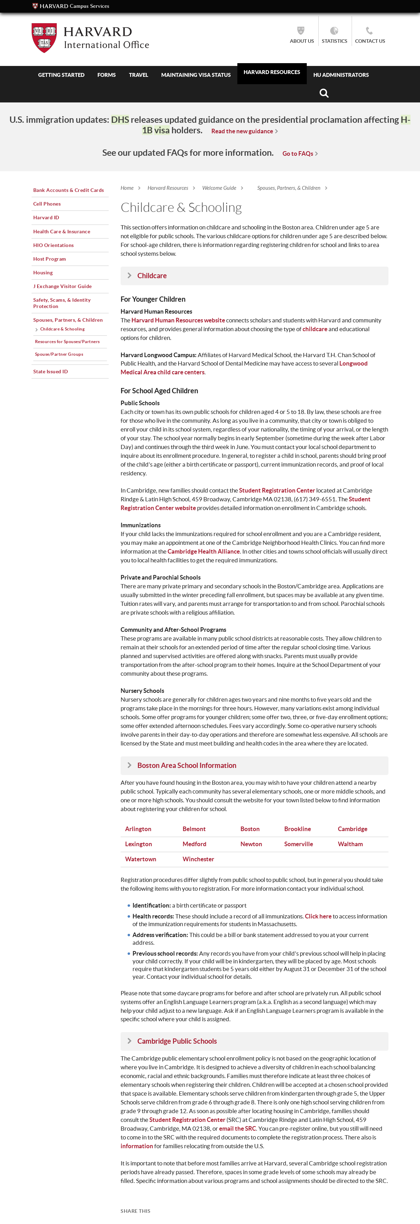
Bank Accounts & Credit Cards (68, 190)
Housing (43, 272)
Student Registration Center (277, 490)
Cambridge (352, 828)
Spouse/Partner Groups (59, 354)
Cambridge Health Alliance (204, 551)
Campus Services (71, 6)
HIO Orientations (53, 245)
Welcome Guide (219, 188)
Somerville (298, 844)
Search (324, 93)
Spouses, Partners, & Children (288, 188)
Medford (194, 844)
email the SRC (237, 1128)
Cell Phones (47, 204)
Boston (250, 828)
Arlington (138, 828)
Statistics (334, 41)
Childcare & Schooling (62, 329)
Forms (106, 75)
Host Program (49, 259)
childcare (315, 329)
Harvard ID (46, 217)
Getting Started (61, 75)
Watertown (140, 859)
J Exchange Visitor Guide (62, 286)
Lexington (138, 844)
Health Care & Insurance (61, 231)
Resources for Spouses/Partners (67, 341)
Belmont (194, 828)
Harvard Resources (272, 72)
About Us (302, 41)
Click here (318, 916)
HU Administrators (341, 75)
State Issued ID (50, 371)
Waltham (350, 844)
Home (127, 188)
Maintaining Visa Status (196, 75)
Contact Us (370, 41)
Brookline (297, 828)
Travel (138, 75)
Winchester (198, 859)
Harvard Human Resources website (178, 320)
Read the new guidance (242, 131)
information (137, 1146)
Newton (251, 844)
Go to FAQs (298, 153)
